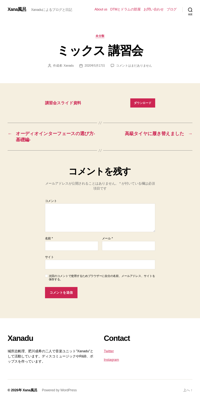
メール (107, 238)
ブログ (172, 9)
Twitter (109, 351)
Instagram (111, 360)
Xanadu (69, 65)
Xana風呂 (17, 9)
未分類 (100, 35)
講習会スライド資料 (63, 103)
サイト (49, 257)
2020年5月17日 (95, 65)
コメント (51, 200)
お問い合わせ (154, 9)
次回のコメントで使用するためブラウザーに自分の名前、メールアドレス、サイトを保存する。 (102, 277)
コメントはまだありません (134, 65)
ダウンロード (143, 102)
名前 (49, 238)
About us (100, 9)
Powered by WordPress (59, 390)
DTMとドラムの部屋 (125, 9)
